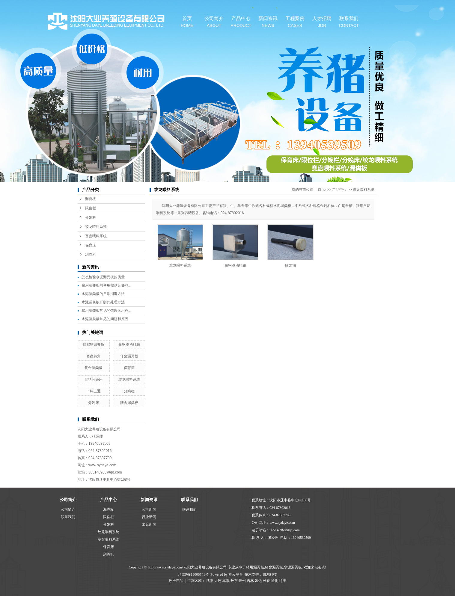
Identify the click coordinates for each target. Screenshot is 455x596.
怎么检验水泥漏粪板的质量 (103, 277)
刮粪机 (90, 254)
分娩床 (93, 403)
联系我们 (348, 22)
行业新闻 (149, 517)
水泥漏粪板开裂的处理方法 (103, 302)
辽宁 (282, 581)
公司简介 (214, 22)
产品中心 (241, 22)
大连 (218, 581)
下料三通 (93, 391)
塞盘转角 (93, 356)
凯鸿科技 (270, 574)
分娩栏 (90, 217)
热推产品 (176, 581)
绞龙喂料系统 (96, 227)
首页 (187, 22)
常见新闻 (149, 524)
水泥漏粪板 (293, 567)
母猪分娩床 (94, 379)
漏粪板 (90, 199)
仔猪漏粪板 (129, 356)
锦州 (242, 581)
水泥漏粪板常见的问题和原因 (105, 319)
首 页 (322, 189)
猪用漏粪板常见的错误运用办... (106, 310)
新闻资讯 (267, 22)
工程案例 (294, 22)
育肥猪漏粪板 (93, 344)
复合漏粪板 (94, 368)
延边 (258, 581)
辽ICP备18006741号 (193, 574)
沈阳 (209, 581)
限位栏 (90, 208)
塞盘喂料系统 (96, 236)
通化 (274, 581)
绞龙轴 (290, 265)
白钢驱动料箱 (129, 344)
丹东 (234, 581)
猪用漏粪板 (255, 567)
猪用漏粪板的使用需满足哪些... (106, 285)
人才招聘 (321, 22)
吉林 (250, 581)
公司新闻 (149, 509)
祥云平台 (235, 574)
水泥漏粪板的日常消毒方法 (103, 294)
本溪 (226, 581)
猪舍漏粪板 (129, 403)
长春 (266, 581)
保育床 (90, 245)
